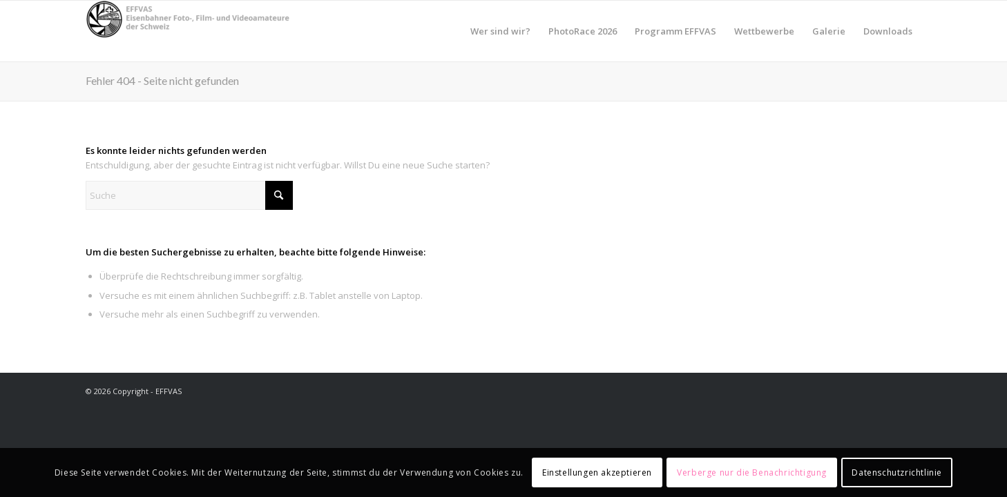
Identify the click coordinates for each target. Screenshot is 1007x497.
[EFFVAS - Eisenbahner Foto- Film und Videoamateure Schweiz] (189, 31)
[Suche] (189, 195)
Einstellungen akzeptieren (597, 472)
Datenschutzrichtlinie (897, 472)
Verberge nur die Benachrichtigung (752, 472)
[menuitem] (500, 31)
